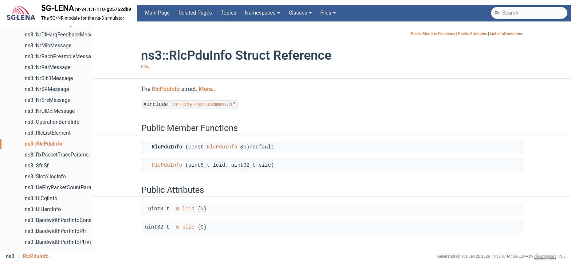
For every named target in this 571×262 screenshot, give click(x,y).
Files (328, 13)
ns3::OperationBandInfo (52, 122)
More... (208, 89)
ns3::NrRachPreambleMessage (61, 56)
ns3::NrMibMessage (48, 46)
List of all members (506, 33)
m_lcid (185, 209)
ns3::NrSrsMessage (47, 100)
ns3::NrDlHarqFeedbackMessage (63, 35)
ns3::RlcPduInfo (43, 144)
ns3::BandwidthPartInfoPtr (55, 231)
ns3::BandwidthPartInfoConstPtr (62, 220)
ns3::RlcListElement (48, 133)
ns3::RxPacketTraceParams (56, 155)
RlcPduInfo (166, 89)
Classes (300, 13)
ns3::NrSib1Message (49, 78)
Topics (228, 13)
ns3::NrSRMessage (47, 89)
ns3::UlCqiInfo (41, 198)
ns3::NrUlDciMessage (50, 111)
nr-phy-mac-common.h (203, 104)
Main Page (157, 13)
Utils (145, 66)
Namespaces (262, 13)
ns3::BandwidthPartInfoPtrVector (63, 242)
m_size (185, 227)
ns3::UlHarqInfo (43, 209)
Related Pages (195, 13)
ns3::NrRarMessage (48, 67)
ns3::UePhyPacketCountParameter (65, 187)
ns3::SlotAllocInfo (45, 177)
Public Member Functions (433, 33)
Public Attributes (472, 33)
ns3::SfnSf (36, 166)
